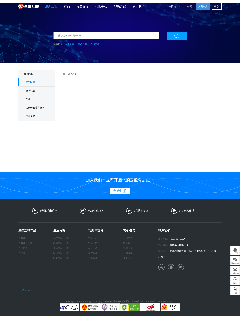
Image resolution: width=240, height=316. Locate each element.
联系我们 (128, 243)
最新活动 (51, 6)
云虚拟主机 (24, 248)
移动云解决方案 (61, 258)
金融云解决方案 (61, 248)
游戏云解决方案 (61, 238)
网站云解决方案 (61, 253)
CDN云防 (30, 290)
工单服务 (93, 258)
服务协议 (128, 258)
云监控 (21, 253)
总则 (28, 99)
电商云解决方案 (61, 243)
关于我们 (139, 6)
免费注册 (203, 6)
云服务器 (69, 44)
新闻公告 (128, 248)
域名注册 (82, 44)
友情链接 (128, 253)
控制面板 (93, 248)
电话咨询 (235, 273)
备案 (189, 6)
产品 (67, 6)
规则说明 (30, 90)
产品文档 (93, 238)
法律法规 (30, 116)
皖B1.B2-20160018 (166, 301)
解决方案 (120, 6)
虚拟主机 (95, 44)
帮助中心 (101, 6)
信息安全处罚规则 (35, 107)
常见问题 (30, 82)
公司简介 (128, 238)
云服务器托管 (25, 243)
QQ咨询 (235, 253)
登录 (216, 6)
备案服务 (93, 253)
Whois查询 (93, 243)
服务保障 (83, 6)
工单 (235, 293)
